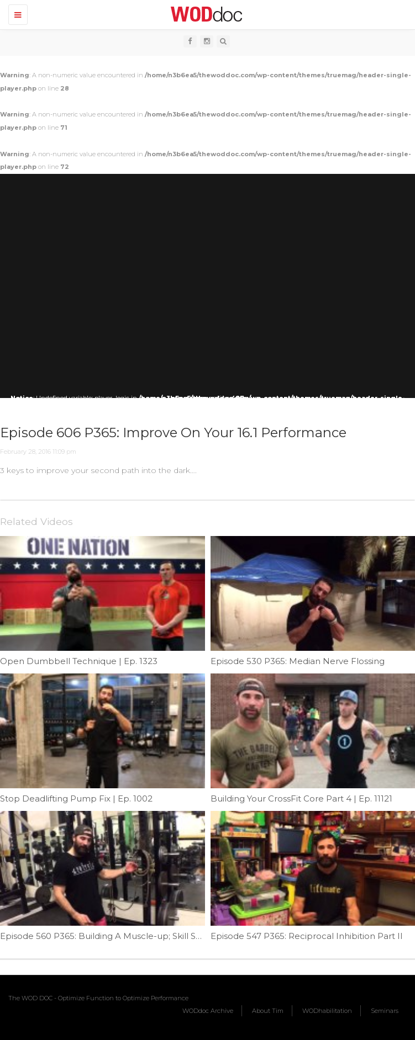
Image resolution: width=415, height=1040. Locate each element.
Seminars (384, 1011)
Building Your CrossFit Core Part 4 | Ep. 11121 (301, 798)
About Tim (267, 1011)
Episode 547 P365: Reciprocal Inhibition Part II (307, 936)
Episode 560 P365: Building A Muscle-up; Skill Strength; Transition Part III (151, 936)
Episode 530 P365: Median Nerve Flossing (298, 661)
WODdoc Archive (207, 1011)
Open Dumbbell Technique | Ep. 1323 (78, 661)
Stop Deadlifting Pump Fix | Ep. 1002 (76, 798)
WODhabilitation (327, 1011)
